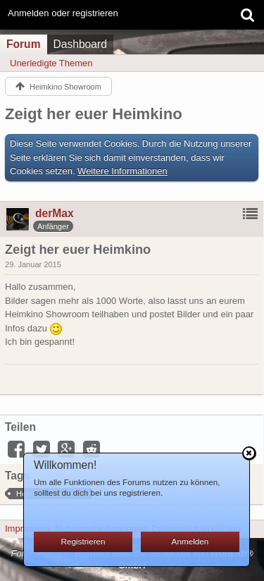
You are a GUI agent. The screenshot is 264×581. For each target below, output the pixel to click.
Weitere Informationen (122, 171)
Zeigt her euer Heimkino (93, 114)
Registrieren (83, 541)
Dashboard (80, 44)
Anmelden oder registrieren (63, 13)
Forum (23, 44)
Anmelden (190, 541)
